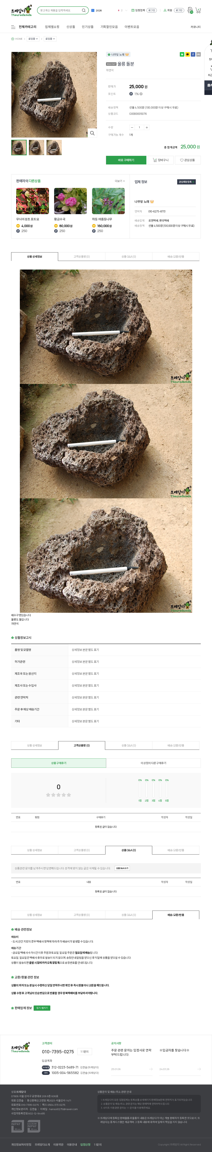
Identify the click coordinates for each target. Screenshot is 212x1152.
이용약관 (58, 1144)
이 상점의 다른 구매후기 (153, 763)
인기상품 (87, 27)
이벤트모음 (132, 27)
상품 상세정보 (34, 256)
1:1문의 (85, 1051)
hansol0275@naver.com (63, 1109)
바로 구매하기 (126, 160)
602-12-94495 (36, 1113)
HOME (18, 39)
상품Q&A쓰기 (122, 868)
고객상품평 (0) (82, 256)
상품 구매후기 (58, 763)
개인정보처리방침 (21, 1144)
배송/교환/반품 (176, 256)
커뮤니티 (196, 27)
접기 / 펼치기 (42, 1007)
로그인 (151, 10)
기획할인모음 (109, 27)
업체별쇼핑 (52, 27)
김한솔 (33, 1109)
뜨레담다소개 (42, 1144)
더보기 (120, 181)
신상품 (70, 27)
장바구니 (160, 160)
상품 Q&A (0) (129, 256)
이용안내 (72, 1144)
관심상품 (186, 160)
